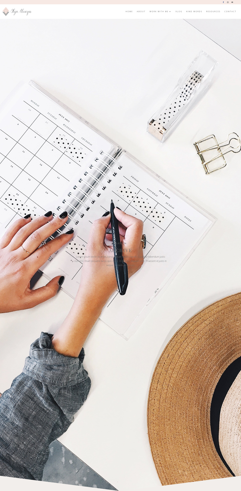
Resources (213, 11)
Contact (230, 11)
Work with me (159, 11)
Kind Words (194, 11)
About (141, 11)
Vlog (179, 11)
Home (129, 11)
